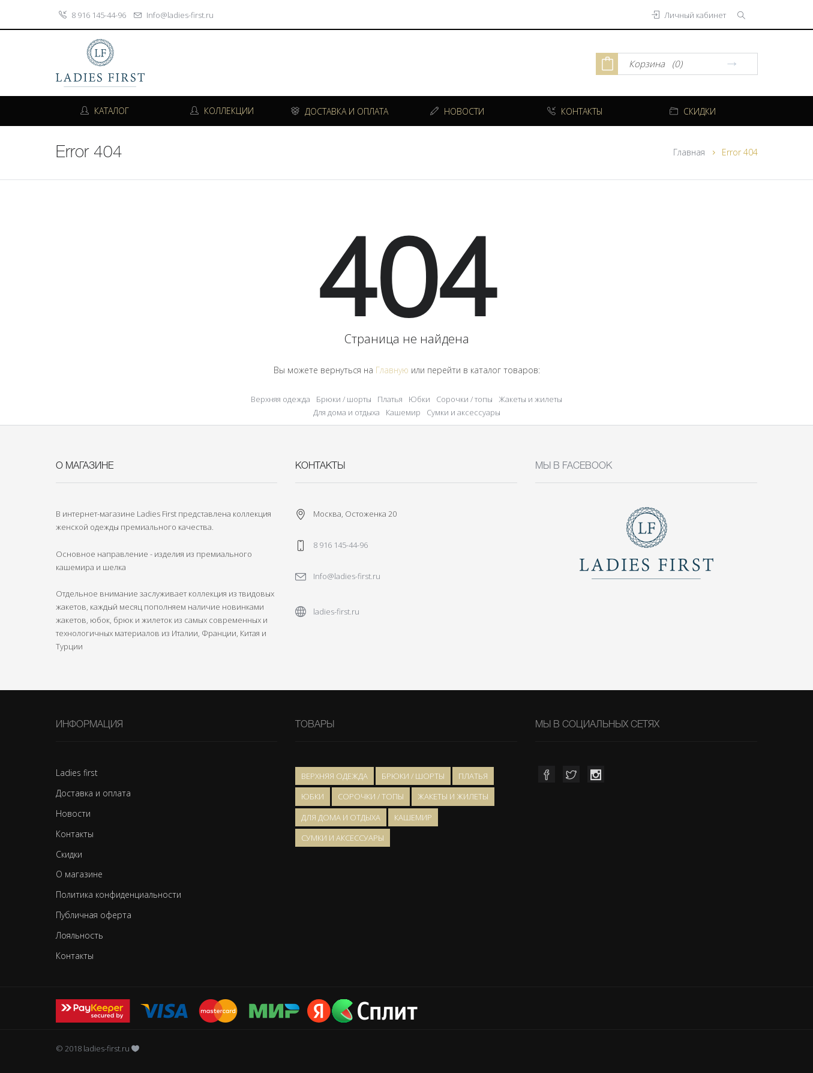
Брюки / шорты (343, 399)
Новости (73, 813)
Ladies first (77, 772)
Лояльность (79, 935)
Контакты (75, 834)
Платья (390, 399)
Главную (392, 370)
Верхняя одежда (280, 399)
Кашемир (403, 412)
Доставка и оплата (93, 793)
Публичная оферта (93, 915)
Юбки (419, 399)
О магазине (79, 874)
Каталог (104, 110)
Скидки (69, 854)
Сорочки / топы (464, 399)
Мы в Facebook (573, 466)
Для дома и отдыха (346, 412)
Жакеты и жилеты (530, 399)
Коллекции (222, 110)
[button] (743, 15)
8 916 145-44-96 (98, 15)
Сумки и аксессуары (463, 412)
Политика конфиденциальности (118, 894)
